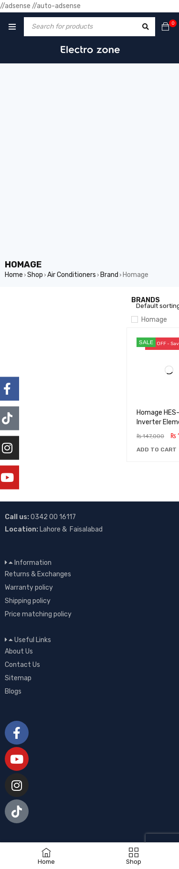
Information (33, 563)
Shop (35, 275)
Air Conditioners (71, 275)
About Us (19, 651)
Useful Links (32, 640)
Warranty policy (29, 587)
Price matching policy (38, 614)
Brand (109, 275)
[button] (157, 449)
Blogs (13, 691)
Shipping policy (28, 601)
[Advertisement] (89, 164)
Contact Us (22, 665)
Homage (154, 320)
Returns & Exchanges (38, 574)
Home (14, 275)
